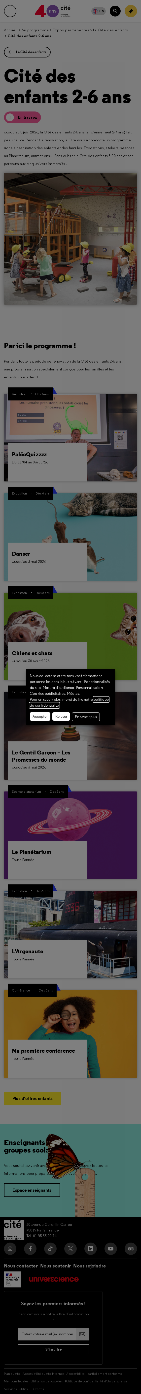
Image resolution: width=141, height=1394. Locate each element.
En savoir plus (86, 716)
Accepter (40, 716)
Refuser (61, 716)
